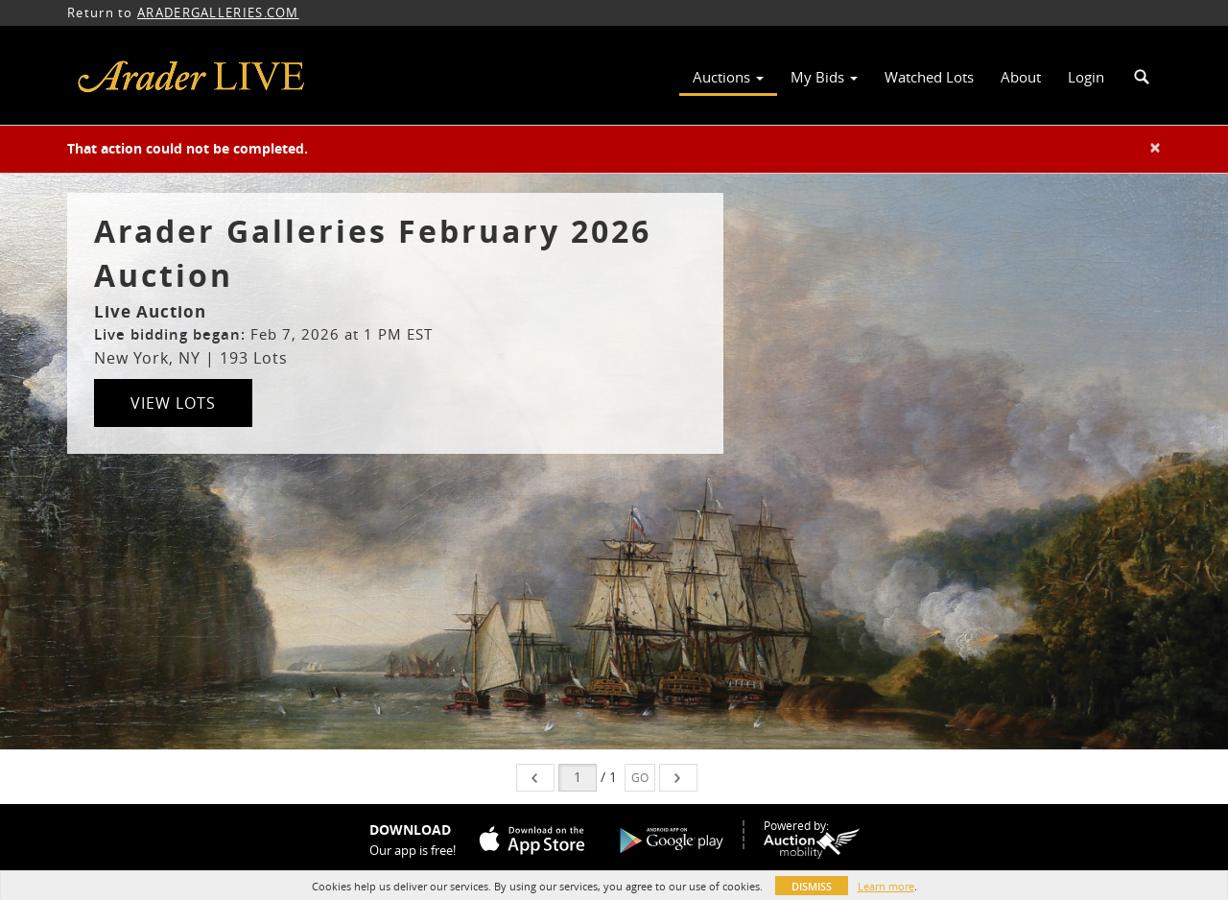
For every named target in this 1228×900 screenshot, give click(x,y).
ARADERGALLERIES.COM (218, 12)
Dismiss (811, 886)
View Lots (173, 403)
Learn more (886, 886)
